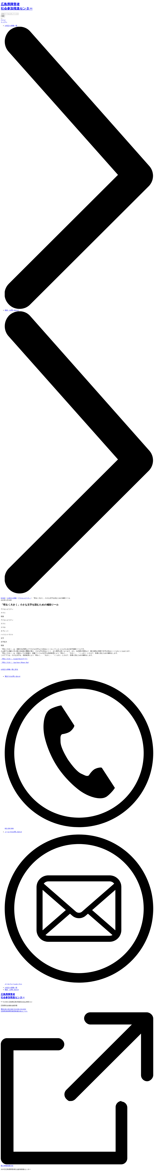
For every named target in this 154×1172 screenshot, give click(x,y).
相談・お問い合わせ (12, 989)
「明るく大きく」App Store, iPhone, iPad (14, 662)
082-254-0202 (20, 1009)
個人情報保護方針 (7, 1166)
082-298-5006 (7, 1009)
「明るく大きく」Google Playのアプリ (14, 659)
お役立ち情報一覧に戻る (9, 669)
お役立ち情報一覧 (11, 987)
